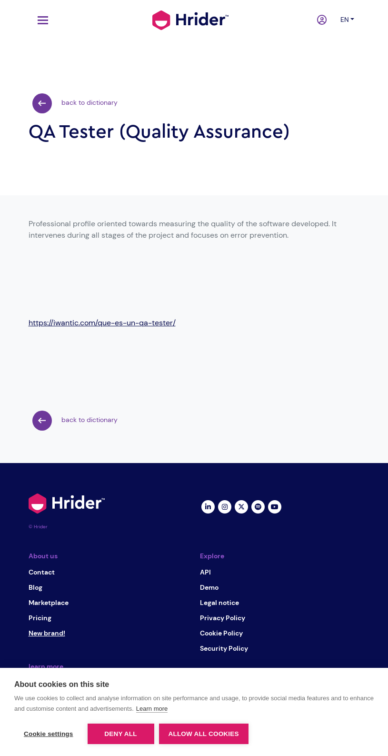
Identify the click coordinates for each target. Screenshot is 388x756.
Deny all (120, 733)
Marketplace (49, 602)
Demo (209, 587)
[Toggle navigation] (40, 20)
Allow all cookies (204, 733)
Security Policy (224, 648)
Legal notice (219, 602)
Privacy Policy (222, 618)
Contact (42, 572)
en (344, 19)
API (205, 572)
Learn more (152, 708)
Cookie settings (48, 733)
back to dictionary (75, 103)
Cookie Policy (221, 633)
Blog (35, 587)
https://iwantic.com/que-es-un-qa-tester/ (102, 323)
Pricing (40, 618)
